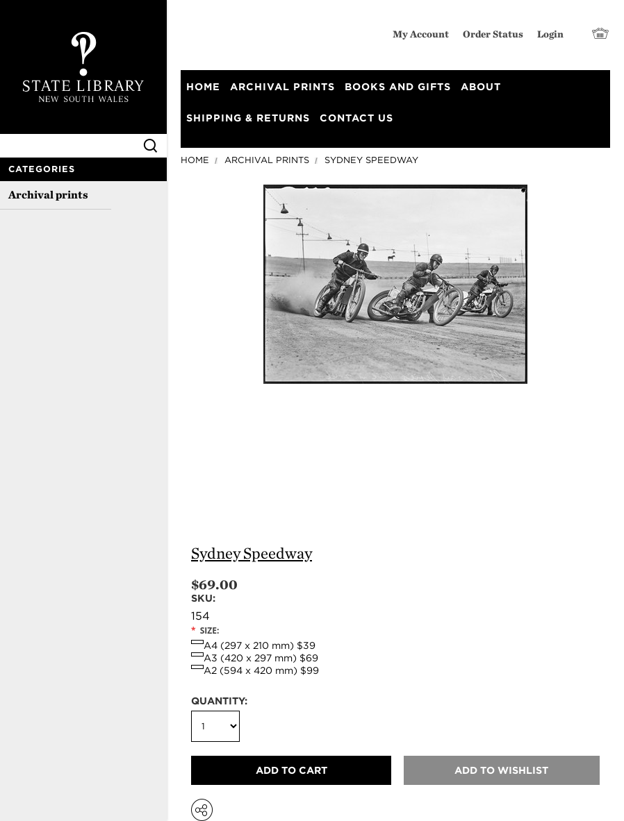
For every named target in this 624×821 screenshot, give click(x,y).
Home (195, 160)
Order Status (493, 34)
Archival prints (48, 194)
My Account (421, 34)
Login (550, 34)
